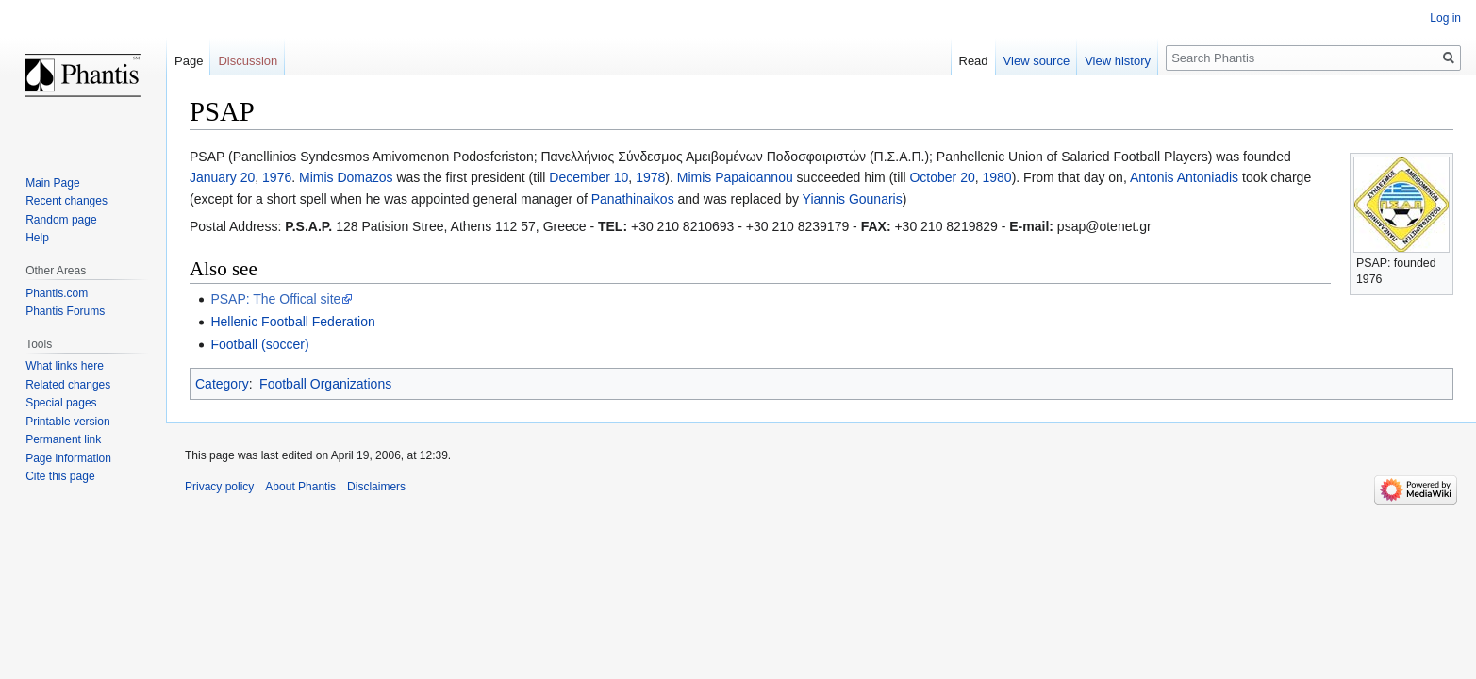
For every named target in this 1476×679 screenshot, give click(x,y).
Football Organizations (325, 383)
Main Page (52, 183)
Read (973, 61)
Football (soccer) (259, 344)
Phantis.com (56, 293)
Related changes (67, 384)
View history (1118, 61)
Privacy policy (219, 486)
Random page (60, 219)
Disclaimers (376, 486)
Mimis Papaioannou (735, 177)
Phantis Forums (65, 311)
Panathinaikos (632, 199)
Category (222, 383)
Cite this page (59, 476)
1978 (650, 177)
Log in (1445, 18)
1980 (996, 177)
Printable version (67, 421)
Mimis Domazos (346, 177)
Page (188, 61)
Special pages (60, 402)
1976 (276, 177)
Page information (68, 458)
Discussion (247, 61)
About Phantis (300, 486)
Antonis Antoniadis (1184, 177)
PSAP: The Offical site (275, 298)
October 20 (941, 177)
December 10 (588, 177)
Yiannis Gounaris (853, 199)
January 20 (222, 177)
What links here (64, 366)
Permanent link (63, 439)
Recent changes (66, 200)
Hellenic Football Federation (292, 321)
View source (1036, 61)
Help (37, 237)
